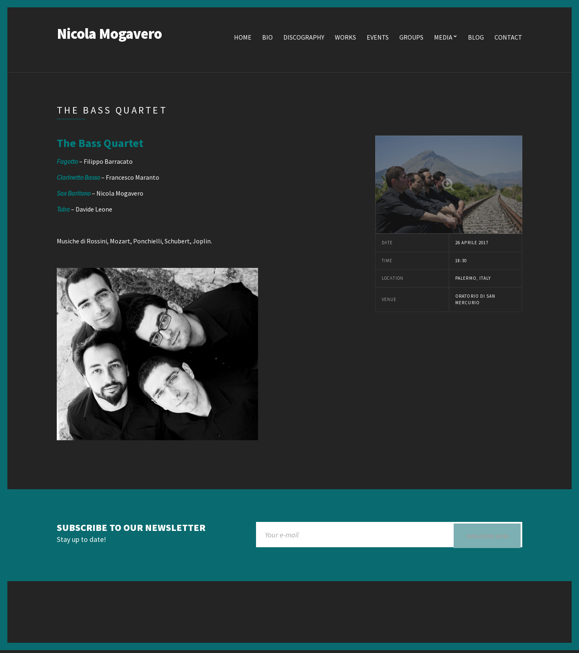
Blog (476, 38)
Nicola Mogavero (109, 34)
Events (378, 38)
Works (345, 38)
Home (243, 38)
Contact (508, 38)
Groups (411, 38)
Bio (267, 38)
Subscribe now (487, 537)
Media (443, 38)
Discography (303, 38)
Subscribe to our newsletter (131, 529)
